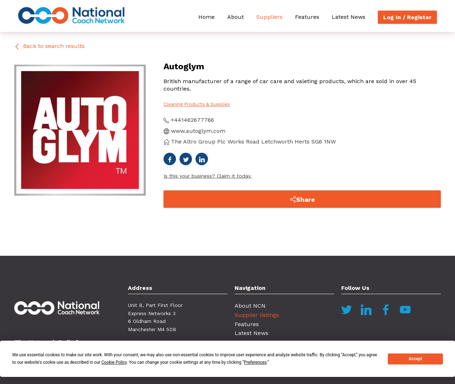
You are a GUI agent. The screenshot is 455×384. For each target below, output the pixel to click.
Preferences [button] (255, 362)
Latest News (348, 16)
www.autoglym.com (194, 131)
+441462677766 (189, 120)
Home (206, 16)
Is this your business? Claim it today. (208, 176)
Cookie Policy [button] (114, 362)
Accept (415, 358)
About (235, 16)
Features (307, 16)
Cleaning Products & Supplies (197, 104)
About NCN (250, 305)
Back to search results (49, 46)
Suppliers (269, 16)
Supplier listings (257, 315)
